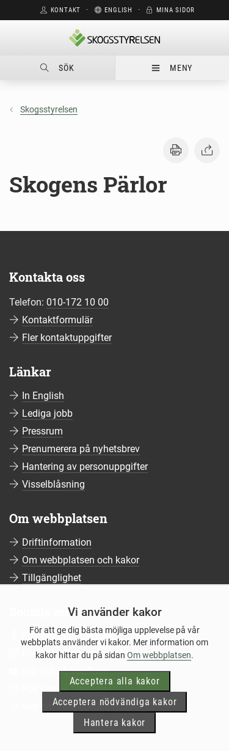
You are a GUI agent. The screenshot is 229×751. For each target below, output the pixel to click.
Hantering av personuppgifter (85, 466)
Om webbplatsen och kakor (80, 560)
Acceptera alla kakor (115, 695)
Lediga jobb (47, 413)
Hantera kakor (114, 736)
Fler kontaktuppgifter (67, 337)
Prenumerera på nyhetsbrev (81, 449)
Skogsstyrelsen (49, 109)
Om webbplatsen (159, 668)
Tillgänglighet (51, 578)
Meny (171, 68)
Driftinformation (57, 542)
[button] (176, 150)
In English (43, 395)
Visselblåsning (53, 484)
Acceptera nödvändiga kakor (115, 716)
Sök (57, 68)
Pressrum (42, 431)
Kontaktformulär (57, 320)
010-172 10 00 (77, 302)
